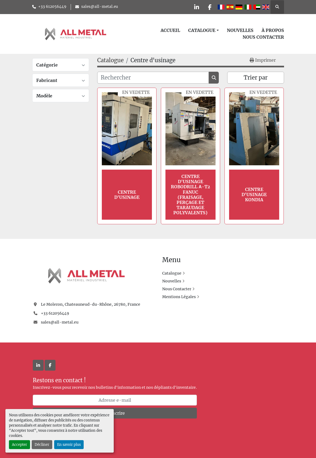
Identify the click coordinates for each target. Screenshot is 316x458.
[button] (203, 30)
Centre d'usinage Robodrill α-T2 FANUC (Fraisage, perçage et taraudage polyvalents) (190, 194)
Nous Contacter (263, 37)
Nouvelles (240, 30)
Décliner (42, 444)
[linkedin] (196, 7)
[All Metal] (86, 275)
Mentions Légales (179, 296)
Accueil (170, 30)
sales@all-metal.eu (99, 6)
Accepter (19, 444)
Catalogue (201, 30)
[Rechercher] (153, 78)
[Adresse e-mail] (115, 400)
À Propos (273, 30)
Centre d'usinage (126, 194)
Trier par (256, 77)
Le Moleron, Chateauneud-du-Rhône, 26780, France (90, 304)
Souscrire (115, 413)
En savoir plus (69, 444)
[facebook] (209, 7)
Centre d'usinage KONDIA (254, 194)
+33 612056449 (52, 6)
